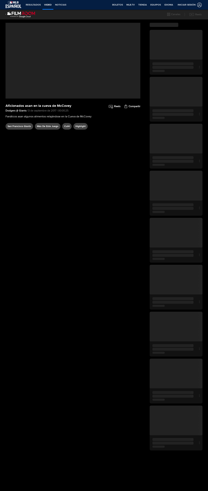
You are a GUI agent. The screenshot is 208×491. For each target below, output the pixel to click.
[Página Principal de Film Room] (20, 14)
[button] (174, 14)
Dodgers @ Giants (16, 110)
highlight (80, 126)
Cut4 (67, 126)
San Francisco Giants (19, 126)
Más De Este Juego (47, 126)
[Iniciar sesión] (189, 5)
